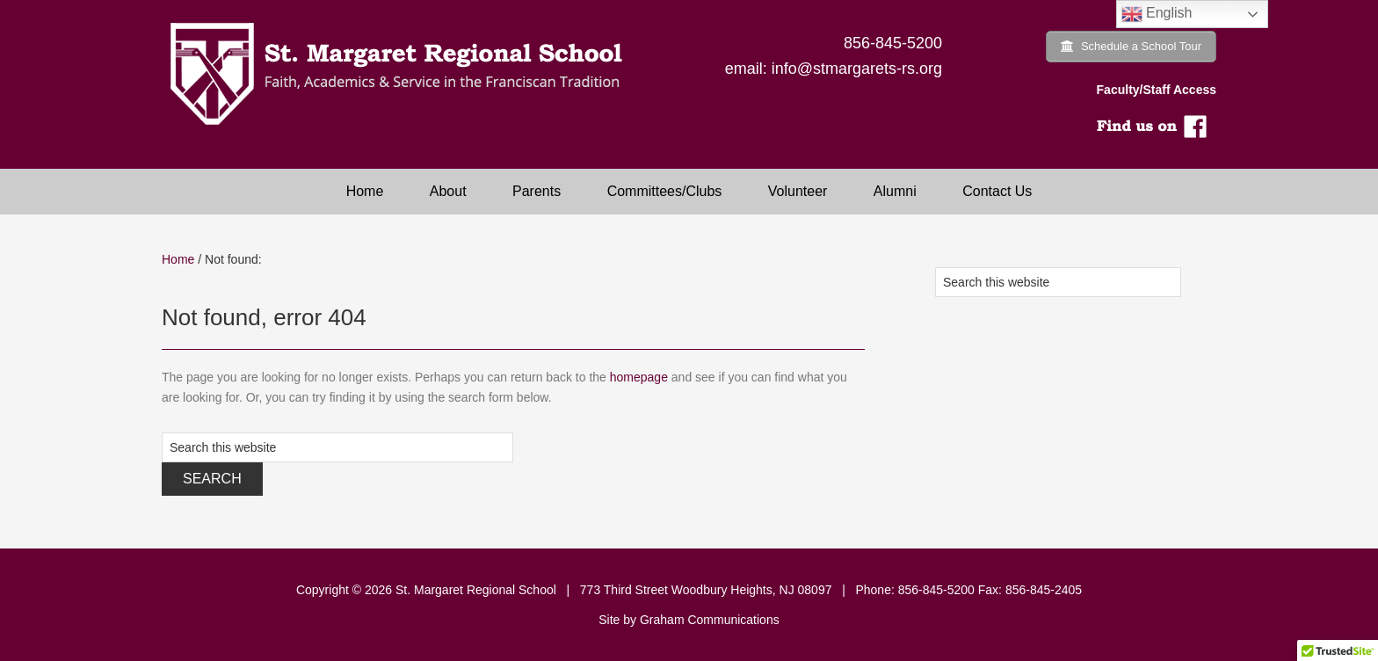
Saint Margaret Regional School (408, 74)
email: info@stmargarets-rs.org (833, 68)
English (1157, 14)
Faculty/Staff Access (1156, 90)
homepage (639, 377)
